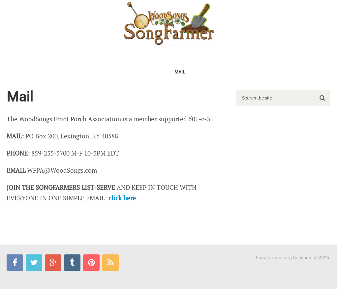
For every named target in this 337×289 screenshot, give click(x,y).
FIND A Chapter (163, 55)
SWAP (231, 55)
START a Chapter (116, 55)
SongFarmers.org (274, 257)
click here (122, 198)
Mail (179, 71)
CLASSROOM (293, 55)
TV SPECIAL (203, 55)
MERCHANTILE (129, 71)
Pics (160, 71)
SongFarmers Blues (35, 71)
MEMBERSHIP (72, 55)
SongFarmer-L (86, 71)
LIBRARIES (259, 55)
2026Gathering (29, 55)
